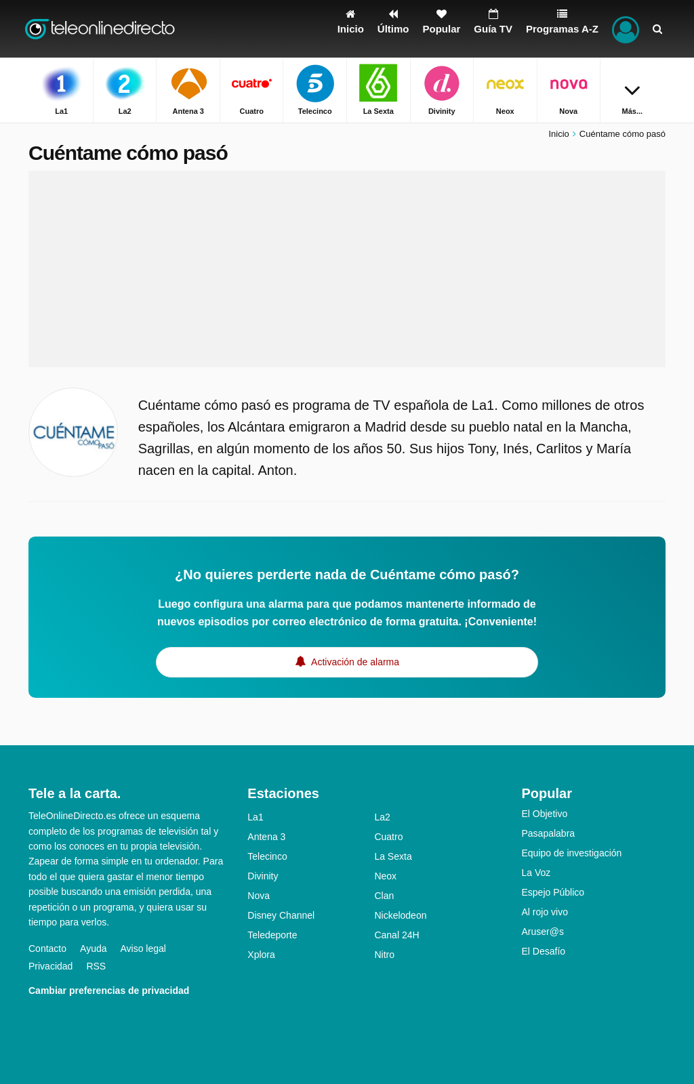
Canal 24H (396, 935)
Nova (258, 895)
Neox (385, 876)
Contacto (47, 948)
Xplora (260, 954)
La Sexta (392, 856)
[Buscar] (657, 29)
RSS (96, 966)
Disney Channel (280, 915)
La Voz (535, 872)
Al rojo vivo (544, 911)
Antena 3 (266, 836)
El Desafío (543, 951)
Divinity (262, 876)
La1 (255, 817)
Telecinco (267, 856)
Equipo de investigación (571, 853)
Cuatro (388, 836)
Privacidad (50, 966)
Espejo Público (552, 892)
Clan (384, 895)
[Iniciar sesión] (625, 29)
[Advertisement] (347, 269)
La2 (382, 817)
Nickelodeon (400, 915)
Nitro (384, 954)
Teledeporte (272, 935)
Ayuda (93, 948)
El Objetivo (544, 813)
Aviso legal (143, 948)
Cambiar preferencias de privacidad (108, 990)
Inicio (558, 134)
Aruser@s (542, 931)
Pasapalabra (548, 833)
